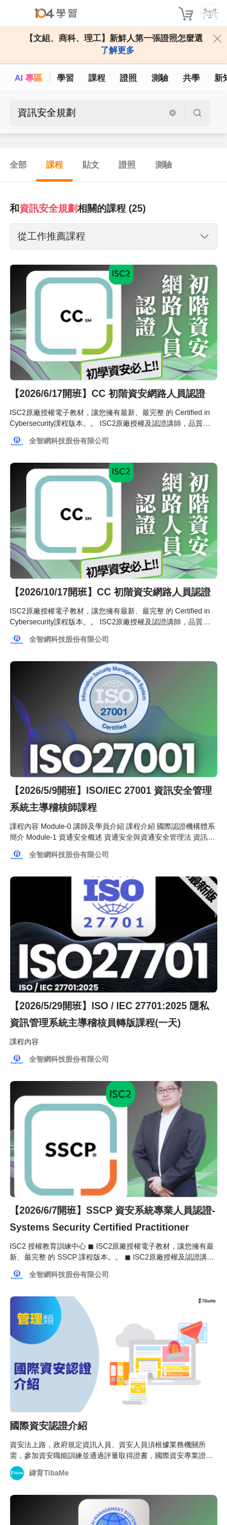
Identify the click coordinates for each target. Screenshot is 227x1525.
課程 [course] (96, 78)
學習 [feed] (65, 78)
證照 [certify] (128, 78)
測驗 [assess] (159, 78)
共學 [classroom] (191, 78)
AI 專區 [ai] (28, 78)
